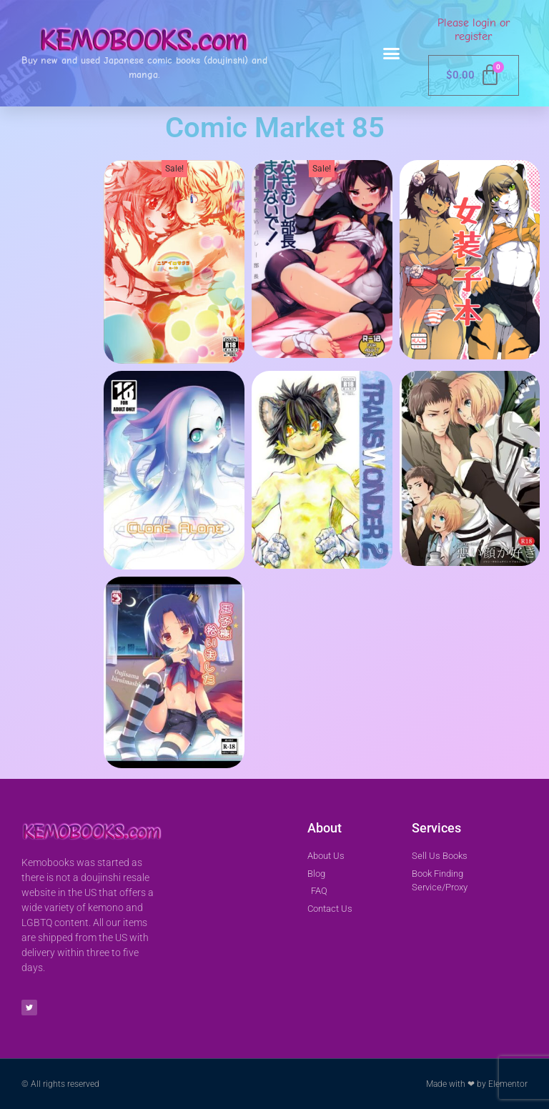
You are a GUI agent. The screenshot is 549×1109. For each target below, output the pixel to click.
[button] (391, 53)
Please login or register (473, 29)
